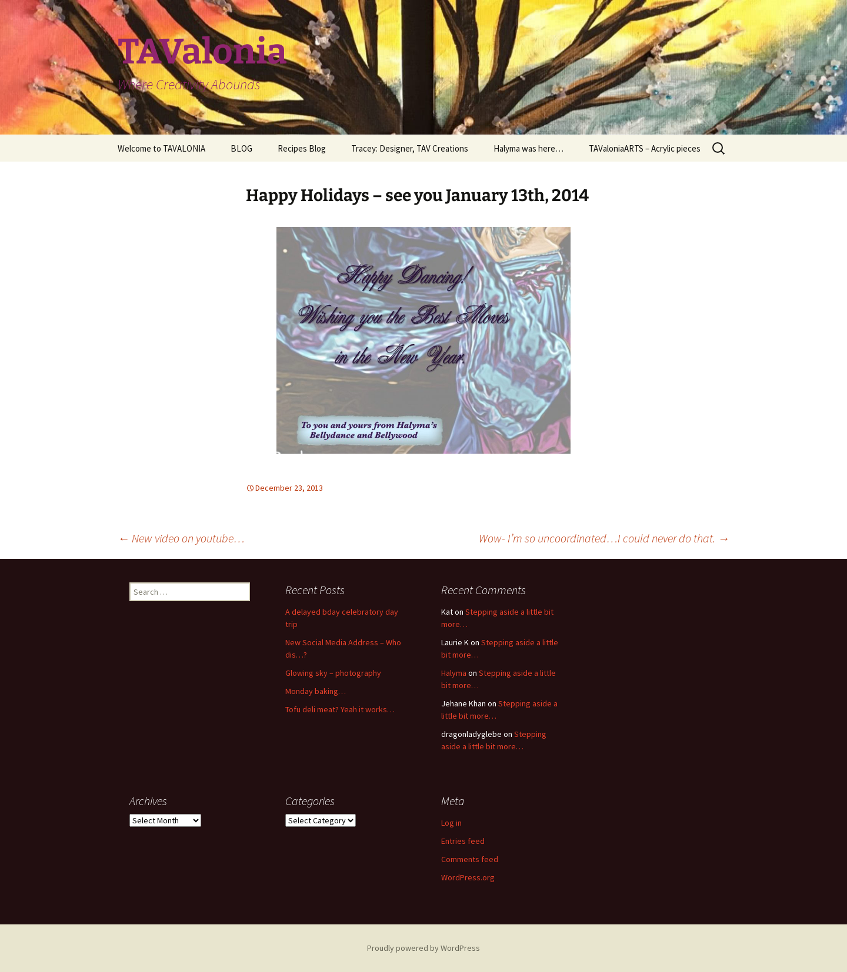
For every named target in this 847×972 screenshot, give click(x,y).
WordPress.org (468, 877)
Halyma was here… (528, 148)
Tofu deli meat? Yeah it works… (340, 709)
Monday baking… (315, 691)
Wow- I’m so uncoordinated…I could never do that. (604, 538)
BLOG (241, 148)
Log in (451, 822)
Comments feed (469, 859)
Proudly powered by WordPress (423, 948)
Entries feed (463, 841)
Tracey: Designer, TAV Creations (409, 148)
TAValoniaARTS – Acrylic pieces (645, 148)
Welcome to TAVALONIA (161, 148)
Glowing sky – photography (333, 673)
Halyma (453, 673)
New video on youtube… (181, 538)
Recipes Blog (302, 148)
